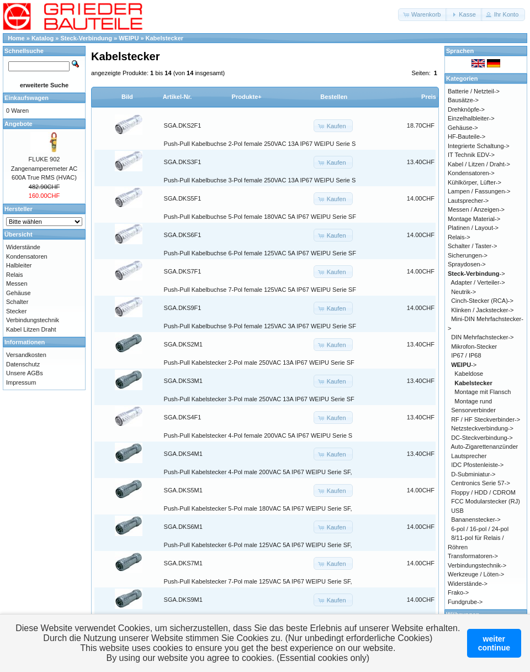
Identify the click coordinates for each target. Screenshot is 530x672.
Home (16, 38)
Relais (14, 274)
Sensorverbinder (473, 410)
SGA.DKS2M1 (183, 344)
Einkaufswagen (26, 98)
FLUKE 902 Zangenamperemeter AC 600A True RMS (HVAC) (44, 168)
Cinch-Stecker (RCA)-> (482, 300)
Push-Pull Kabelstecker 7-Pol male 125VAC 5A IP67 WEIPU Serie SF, (258, 581)
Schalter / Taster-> (472, 246)
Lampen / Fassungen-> (479, 191)
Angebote (18, 123)
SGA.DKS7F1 (183, 271)
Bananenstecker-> (476, 519)
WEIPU (129, 38)
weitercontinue (494, 643)
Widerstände (23, 247)
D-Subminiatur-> (473, 474)
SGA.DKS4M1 (183, 453)
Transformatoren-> (473, 556)
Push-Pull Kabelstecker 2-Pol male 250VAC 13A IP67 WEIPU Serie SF (259, 362)
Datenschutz (23, 364)
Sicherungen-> (467, 255)
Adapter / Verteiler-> (478, 282)
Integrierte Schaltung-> (479, 146)
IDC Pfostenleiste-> (477, 464)
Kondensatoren (26, 256)
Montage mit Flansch (482, 392)
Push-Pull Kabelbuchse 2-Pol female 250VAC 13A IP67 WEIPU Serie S (260, 143)
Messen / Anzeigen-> (476, 209)
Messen (17, 283)
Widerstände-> (467, 583)
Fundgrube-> (465, 602)
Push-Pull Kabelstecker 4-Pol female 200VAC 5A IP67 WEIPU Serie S (258, 435)
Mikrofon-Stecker (474, 346)
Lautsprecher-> (468, 200)
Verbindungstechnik (32, 320)
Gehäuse (18, 293)
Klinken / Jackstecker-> (482, 310)
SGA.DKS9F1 (183, 308)
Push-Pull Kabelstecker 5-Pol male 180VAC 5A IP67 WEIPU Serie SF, (258, 508)
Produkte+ (247, 96)
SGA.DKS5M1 (183, 490)
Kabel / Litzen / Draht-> (479, 164)
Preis (428, 96)
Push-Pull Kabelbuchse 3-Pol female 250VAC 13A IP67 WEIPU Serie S (260, 180)
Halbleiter (18, 265)
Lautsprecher (468, 456)
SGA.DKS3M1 (183, 380)
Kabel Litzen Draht (31, 329)
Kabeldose (468, 373)
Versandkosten (26, 354)
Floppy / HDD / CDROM (483, 492)
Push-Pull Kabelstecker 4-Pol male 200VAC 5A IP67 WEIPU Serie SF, (258, 472)
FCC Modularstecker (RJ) (485, 501)
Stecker (16, 311)
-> (476, 273)
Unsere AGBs (24, 373)
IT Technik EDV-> (471, 154)
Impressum (21, 382)
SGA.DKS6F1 (183, 235)
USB (457, 510)
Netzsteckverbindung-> (482, 428)
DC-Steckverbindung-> (482, 437)
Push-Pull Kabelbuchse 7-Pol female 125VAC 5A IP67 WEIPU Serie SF (260, 289)
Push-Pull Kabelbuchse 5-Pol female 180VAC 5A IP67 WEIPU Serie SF (260, 216)
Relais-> (459, 237)
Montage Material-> (474, 219)
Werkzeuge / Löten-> (476, 574)
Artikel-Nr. (177, 96)
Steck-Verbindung (87, 38)
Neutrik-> (463, 291)
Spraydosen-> (467, 264)
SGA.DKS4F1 (183, 417)
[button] (422, 14)
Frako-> (458, 592)
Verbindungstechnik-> (477, 565)
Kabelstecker (165, 38)
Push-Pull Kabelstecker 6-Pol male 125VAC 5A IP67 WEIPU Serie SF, (258, 545)
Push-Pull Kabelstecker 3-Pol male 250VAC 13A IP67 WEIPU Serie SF (259, 399)
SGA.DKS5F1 (183, 198)
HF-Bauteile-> (466, 136)
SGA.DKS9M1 (183, 599)
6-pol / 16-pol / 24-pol (479, 529)
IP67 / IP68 (466, 355)
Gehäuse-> (463, 127)
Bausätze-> (463, 100)
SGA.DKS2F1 (183, 125)
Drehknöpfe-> (466, 109)
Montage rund (473, 401)
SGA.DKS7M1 (183, 563)
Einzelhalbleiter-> (471, 118)
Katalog (42, 38)
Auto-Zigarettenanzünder (484, 446)
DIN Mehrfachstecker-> (482, 337)
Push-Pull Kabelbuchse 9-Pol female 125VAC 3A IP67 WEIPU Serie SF (260, 326)
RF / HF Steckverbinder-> (485, 419)
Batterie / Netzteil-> (474, 91)
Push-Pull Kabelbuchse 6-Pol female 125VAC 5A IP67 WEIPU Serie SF (260, 253)
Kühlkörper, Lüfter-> (474, 182)
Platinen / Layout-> (473, 227)
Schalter (17, 301)
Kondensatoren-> (471, 173)
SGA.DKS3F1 (183, 162)
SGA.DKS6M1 (183, 526)
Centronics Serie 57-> (480, 483)
